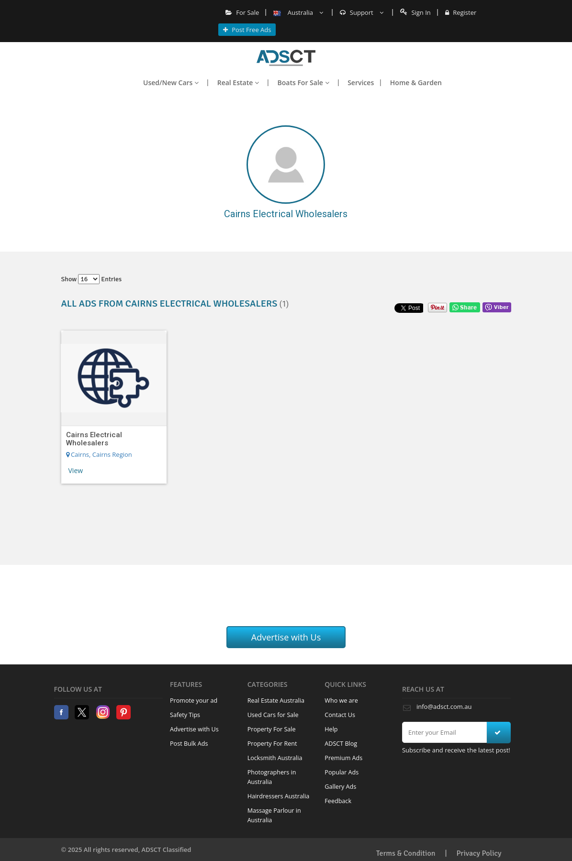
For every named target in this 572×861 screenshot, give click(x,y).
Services (361, 82)
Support (361, 12)
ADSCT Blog (341, 744)
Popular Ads (342, 772)
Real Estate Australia (275, 700)
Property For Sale (271, 729)
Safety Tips (185, 715)
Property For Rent (272, 744)
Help (331, 729)
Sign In (415, 12)
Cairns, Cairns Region (99, 454)
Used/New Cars (171, 82)
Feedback (338, 801)
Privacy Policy (479, 853)
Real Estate (238, 82)
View (75, 470)
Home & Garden (416, 82)
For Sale (242, 12)
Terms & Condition (406, 853)
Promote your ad (193, 700)
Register (460, 12)
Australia (298, 12)
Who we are (341, 700)
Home (286, 58)
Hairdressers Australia (278, 796)
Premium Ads (343, 758)
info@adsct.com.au (443, 706)
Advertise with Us (286, 637)
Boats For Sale (303, 82)
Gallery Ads (340, 787)
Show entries (91, 279)
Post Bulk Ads (189, 744)
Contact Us (340, 715)
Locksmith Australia (275, 758)
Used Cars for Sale (273, 715)
